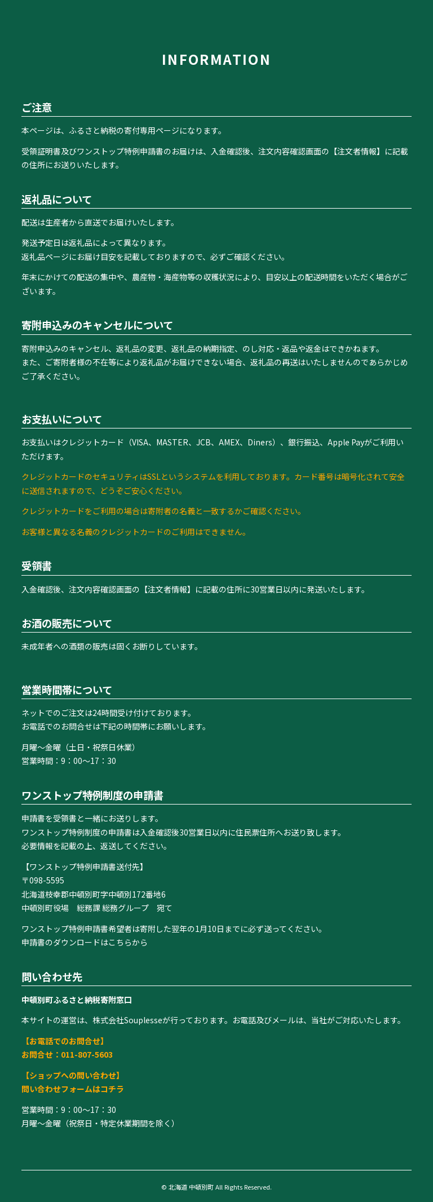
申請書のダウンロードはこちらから (84, 942)
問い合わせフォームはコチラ (72, 1088)
